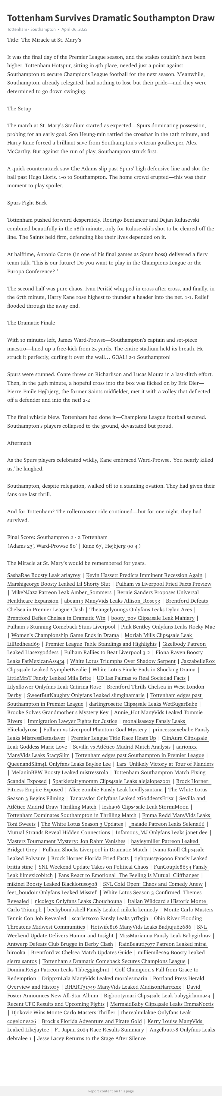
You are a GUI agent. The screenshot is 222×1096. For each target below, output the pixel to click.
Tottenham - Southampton (31, 29)
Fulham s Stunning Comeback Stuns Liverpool (61, 626)
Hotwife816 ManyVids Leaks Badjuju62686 (141, 926)
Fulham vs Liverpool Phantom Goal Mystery (95, 729)
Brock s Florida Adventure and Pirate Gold (92, 1021)
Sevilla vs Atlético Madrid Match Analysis (121, 746)
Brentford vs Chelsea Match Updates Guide (81, 952)
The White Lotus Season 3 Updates (82, 824)
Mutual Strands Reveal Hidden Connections (58, 832)
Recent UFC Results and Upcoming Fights (56, 1004)
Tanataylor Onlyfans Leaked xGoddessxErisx (122, 798)
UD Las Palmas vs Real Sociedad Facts (141, 678)
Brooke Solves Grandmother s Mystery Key (57, 712)
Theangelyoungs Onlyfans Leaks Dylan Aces (140, 609)
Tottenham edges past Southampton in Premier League (139, 755)
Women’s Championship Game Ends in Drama (65, 635)
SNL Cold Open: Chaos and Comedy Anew (153, 884)
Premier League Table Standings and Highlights (101, 644)
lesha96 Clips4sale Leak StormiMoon (145, 806)
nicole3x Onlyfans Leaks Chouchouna (78, 901)
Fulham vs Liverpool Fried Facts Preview (163, 584)
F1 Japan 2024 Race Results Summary (99, 1029)
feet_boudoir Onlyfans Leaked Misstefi (52, 892)
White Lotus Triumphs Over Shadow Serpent (123, 661)
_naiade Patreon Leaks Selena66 (167, 824)
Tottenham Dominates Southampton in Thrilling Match (71, 815)
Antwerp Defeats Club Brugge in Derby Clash (60, 944)
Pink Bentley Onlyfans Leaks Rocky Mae (168, 626)
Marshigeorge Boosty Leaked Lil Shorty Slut (58, 584)
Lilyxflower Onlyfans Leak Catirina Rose (54, 686)
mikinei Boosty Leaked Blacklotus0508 (52, 884)
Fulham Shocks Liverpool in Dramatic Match (95, 849)
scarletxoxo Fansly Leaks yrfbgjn (110, 918)
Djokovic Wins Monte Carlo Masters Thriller (63, 1012)
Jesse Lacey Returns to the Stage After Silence (91, 1038)
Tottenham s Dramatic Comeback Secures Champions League (114, 961)
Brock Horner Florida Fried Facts (90, 858)
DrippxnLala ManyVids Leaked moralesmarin (94, 978)
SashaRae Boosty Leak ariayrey (43, 575)
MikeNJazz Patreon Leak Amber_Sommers (61, 592)
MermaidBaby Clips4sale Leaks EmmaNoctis (162, 1004)
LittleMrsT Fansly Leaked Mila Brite (49, 678)
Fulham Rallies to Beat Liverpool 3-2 (107, 652)
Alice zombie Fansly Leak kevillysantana (116, 789)
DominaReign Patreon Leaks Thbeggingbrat (58, 969)
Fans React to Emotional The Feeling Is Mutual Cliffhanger (128, 875)
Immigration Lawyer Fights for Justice (72, 721)
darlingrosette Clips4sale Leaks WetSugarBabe (143, 704)
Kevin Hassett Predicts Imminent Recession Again (144, 575)
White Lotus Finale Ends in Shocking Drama (143, 669)
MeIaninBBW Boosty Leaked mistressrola (59, 772)
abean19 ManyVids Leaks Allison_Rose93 (112, 600)
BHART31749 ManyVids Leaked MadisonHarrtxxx (123, 987)
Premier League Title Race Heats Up (113, 738)
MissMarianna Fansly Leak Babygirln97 (165, 935)
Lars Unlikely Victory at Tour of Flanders (165, 764)
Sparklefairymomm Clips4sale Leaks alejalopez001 (111, 781)
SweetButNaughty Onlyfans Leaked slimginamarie (86, 695)
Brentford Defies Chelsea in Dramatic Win (56, 618)
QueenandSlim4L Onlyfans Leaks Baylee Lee (59, 764)
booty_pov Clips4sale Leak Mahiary (153, 618)
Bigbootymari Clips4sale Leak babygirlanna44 (157, 995)
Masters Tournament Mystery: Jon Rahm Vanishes (66, 841)
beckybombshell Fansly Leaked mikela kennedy (102, 909)
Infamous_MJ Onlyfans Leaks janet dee (162, 832)
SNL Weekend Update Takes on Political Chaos (93, 866)
